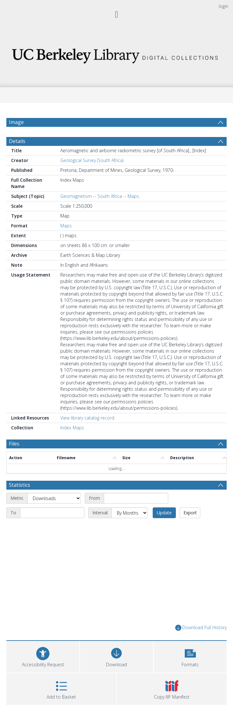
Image (16, 122)
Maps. (66, 226)
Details (17, 141)
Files (14, 443)
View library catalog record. (87, 418)
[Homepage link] (116, 54)
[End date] (52, 512)
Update (164, 513)
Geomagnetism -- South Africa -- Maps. (100, 196)
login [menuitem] (223, 6)
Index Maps (72, 428)
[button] (190, 656)
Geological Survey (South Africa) (91, 160)
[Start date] (136, 498)
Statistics (19, 484)
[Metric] (54, 498)
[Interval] (129, 512)
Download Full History (201, 627)
